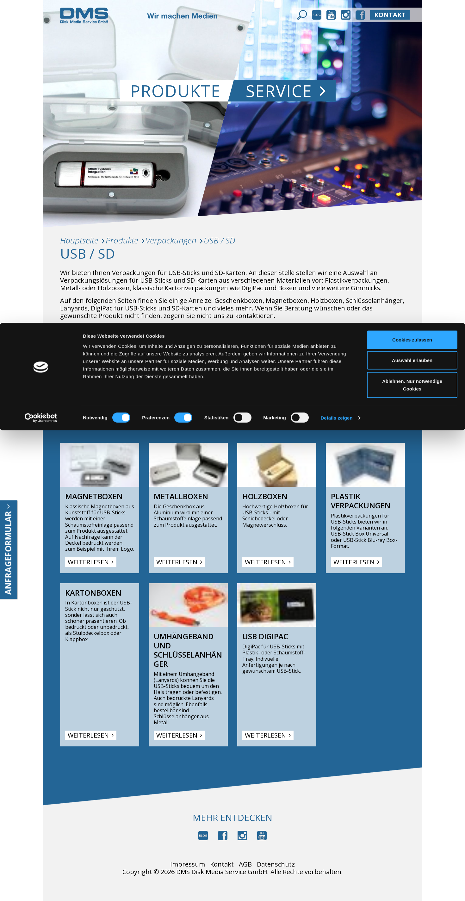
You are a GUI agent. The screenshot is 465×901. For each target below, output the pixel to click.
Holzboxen (265, 496)
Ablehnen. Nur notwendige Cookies (412, 61)
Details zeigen (336, 94)
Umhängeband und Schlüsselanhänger (188, 650)
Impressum (187, 864)
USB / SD (219, 240)
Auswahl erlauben (412, 37)
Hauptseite (79, 240)
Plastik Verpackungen (361, 501)
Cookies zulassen (412, 16)
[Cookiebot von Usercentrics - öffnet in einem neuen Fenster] (41, 95)
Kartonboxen (93, 593)
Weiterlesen (91, 562)
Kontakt (222, 864)
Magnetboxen (94, 496)
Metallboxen (181, 496)
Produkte (122, 240)
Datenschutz (276, 864)
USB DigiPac (265, 636)
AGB (245, 864)
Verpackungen (171, 240)
